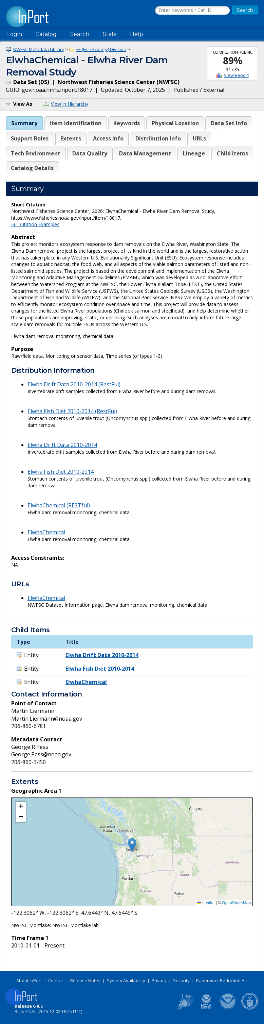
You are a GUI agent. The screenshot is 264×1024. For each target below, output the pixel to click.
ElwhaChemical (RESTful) (58, 505)
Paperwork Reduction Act (222, 980)
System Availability (126, 980)
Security (181, 980)
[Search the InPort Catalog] (192, 10)
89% (232, 60)
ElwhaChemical (46, 532)
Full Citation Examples (35, 224)
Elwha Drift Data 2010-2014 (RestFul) (73, 384)
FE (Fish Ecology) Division (101, 49)
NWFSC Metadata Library (38, 49)
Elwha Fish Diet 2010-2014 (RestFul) (72, 411)
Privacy (159, 980)
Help (136, 34)
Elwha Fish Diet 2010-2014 (60, 471)
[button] (132, 845)
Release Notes (85, 980)
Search (79, 34)
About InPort (29, 980)
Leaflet (205, 903)
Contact (56, 980)
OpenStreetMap (236, 903)
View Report (236, 75)
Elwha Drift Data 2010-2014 (62, 445)
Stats (109, 34)
